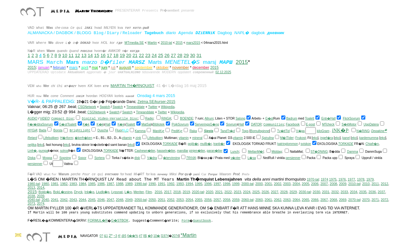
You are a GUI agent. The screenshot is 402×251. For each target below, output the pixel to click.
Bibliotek (159, 124)
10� (156, 236)
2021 (219, 192)
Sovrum (354, 118)
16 (102, 55)
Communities (273, 124)
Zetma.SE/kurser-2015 (156, 102)
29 (186, 55)
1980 (45, 184)
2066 (315, 200)
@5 (123, 236)
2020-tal (198, 192)
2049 (129, 200)
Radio (149, 118)
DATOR (256, 124)
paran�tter (214, 150)
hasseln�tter (166, 150)
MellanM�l (255, 151)
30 (192, 55)
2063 (287, 200)
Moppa (47, 158)
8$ (145, 236)
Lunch (234, 151)
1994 (189, 184)
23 (147, 55)
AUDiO (32, 118)
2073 (31, 203)
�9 (150, 236)
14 (90, 55)
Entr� (325, 118)
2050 (152, 200)
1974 (324, 179)
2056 (208, 200)
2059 (236, 200)
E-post (310, 124)
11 (71, 55)
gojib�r (193, 144)
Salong (240, 118)
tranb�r (219, 144)
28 (179, 55)
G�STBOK (119, 220)
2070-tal (354, 200)
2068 (333, 200)
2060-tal (247, 200)
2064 (296, 200)
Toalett (309, 118)
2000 (259, 184)
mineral (197, 138)
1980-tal (34, 184)
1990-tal (141, 184)
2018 (177, 192)
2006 (315, 184)
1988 (120, 184)
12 (77, 55)
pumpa (43, 150)
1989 (129, 184)
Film (148, 192)
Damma (352, 151)
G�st (269, 118)
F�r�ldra (35, 124)
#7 (140, 236)
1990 (152, 184)
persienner (293, 158)
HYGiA (32, 130)
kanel (346, 138)
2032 (335, 192)
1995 (199, 184)
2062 (277, 200)
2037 (381, 192)
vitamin (127, 138)
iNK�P (340, 130)
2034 (353, 192)
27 (173, 55)
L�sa (252, 158)
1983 (73, 184)
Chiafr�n (372, 144)
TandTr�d (227, 131)
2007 (324, 184)
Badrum (291, 118)
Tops (245, 131)
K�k (86, 124)
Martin (152, 42)
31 (198, 55)
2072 (384, 200)
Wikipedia (167, 107)
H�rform (66, 138)
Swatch (105, 107)
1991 (161, 184)
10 (64, 55)
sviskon (305, 144)
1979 (370, 179)
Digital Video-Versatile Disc (110, 118)
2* (111, 235)
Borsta (57, 130)
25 (160, 55)
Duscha (103, 130)
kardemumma (368, 138)
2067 (324, 200)
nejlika (32, 144)
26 (166, 55)
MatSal (146, 124)
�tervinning (171, 158)
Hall (333, 118)
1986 (101, 184)
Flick (346, 118)
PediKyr (177, 131)
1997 (217, 184)
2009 (342, 184)
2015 (179, 42)
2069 (342, 200)
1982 (64, 184)
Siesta (208, 131)
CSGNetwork (87, 107)
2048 (120, 200)
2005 (305, 184)
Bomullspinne (259, 131)
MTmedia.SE (134, 42)
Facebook (293, 124)
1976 (342, 179)
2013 (31, 187)
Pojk (175, 124)
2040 (45, 200)
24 (154, 55)
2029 (293, 192)
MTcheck (328, 124)
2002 (277, 184)
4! (119, 236)
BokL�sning (62, 192)
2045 (92, 200)
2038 (31, 196)
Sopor (82, 158)
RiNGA (166, 118)
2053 (180, 200)
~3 (115, 236)
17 (109, 55)
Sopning (65, 158)
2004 (296, 184)
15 (96, 55)
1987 (110, 184)
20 (128, 55)
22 (141, 55)
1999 (236, 184)
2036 (372, 192)
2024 (247, 192)
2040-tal (34, 200)
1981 (54, 184)
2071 (375, 200)
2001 (268, 184)
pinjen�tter (197, 150)
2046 (101, 200)
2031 (326, 192)
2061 (268, 200)
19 (122, 55)
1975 (333, 179)
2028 (284, 192)
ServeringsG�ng (207, 124)
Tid (287, 131)
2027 (274, 192)
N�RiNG (363, 131)
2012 (384, 184)
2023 (237, 192)
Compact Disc (62, 118)
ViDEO (44, 118)
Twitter (152, 107)
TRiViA (191, 158)
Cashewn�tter (145, 150)
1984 (82, 184)
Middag (277, 151)
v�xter (235, 158)
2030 (316, 192)
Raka (193, 131)
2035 (363, 192)
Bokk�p (45, 192)
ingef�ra (326, 138)
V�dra (152, 158)
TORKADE (169, 144)
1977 (351, 179)
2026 (265, 192)
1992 (171, 184)
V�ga (300, 131)
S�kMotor (349, 124)
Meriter (139, 192)
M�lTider (287, 138)
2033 (344, 192)
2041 (54, 200)
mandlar (182, 150)
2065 (305, 200)
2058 (226, 200)
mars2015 (193, 42)
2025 (256, 192)
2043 (73, 200)
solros (64, 150)
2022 (228, 192)
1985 (92, 184)
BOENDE (186, 118)
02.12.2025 (223, 72)
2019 (186, 192)
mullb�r (206, 144)
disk (137, 158)
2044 (82, 200)
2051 (161, 200)
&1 (106, 236)
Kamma (140, 131)
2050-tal (141, 200)
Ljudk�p (102, 192)
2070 (366, 200)
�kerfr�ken (83, 138)
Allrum (208, 118)
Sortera (99, 158)
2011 (375, 184)
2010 (366, 184)
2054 (189, 200)
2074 (41, 203)
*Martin (189, 235)
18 (115, 55)
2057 (217, 200)
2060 (259, 200)
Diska (31, 158)
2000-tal (247, 184)
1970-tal (313, 179)
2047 (110, 200)
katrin (281, 144)
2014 (41, 187)
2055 (199, 200)
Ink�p (89, 192)
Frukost (300, 138)
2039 (41, 196)
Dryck (78, 192)
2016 (158, 192)
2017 (168, 192)
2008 (333, 184)
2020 (209, 192)
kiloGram (323, 131)
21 (134, 55)
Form (186, 221)
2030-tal (305, 192)
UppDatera (371, 124)
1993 (180, 184)
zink (138, 138)
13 (83, 55)
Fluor (118, 130)
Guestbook (202, 221)
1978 (360, 179)
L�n (128, 192)
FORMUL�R (98, 220)
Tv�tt (281, 131)
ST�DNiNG (319, 151)
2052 (171, 200)
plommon (291, 144)
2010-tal (166, 42)
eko (315, 138)
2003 (287, 184)
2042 (64, 200)
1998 (226, 184)
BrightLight (80, 130)
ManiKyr (158, 131)
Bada (42, 130)
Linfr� (32, 150)
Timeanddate (135, 107)
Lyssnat (117, 192)
